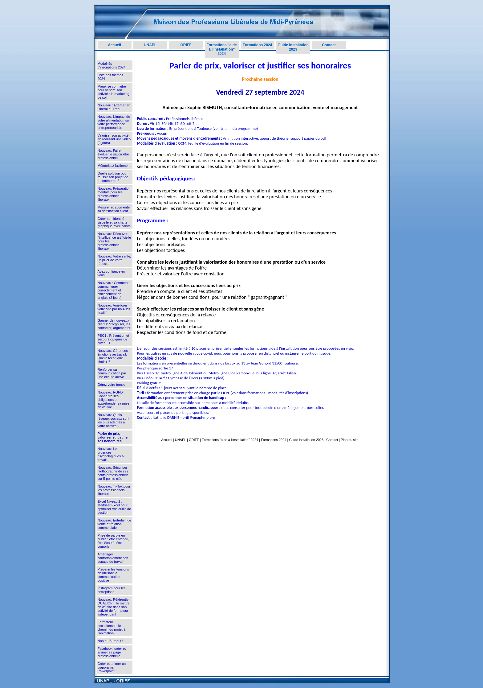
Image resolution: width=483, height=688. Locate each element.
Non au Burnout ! (110, 641)
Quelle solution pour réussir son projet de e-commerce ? (113, 177)
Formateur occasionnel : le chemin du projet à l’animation (112, 627)
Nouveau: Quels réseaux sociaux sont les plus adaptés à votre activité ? (113, 420)
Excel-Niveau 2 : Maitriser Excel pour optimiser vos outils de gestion (114, 507)
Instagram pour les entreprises (112, 590)
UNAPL (150, 45)
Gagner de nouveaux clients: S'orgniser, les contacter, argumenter (114, 324)
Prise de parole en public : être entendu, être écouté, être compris (113, 541)
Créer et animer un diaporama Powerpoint (112, 667)
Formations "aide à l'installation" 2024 (221, 49)
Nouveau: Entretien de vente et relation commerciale (114, 523)
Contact (329, 45)
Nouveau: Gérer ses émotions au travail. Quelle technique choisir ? (113, 356)
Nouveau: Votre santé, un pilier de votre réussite (114, 260)
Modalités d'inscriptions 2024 (112, 65)
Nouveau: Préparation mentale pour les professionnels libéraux (114, 194)
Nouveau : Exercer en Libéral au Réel (114, 107)
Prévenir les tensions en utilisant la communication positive (113, 574)
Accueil (114, 45)
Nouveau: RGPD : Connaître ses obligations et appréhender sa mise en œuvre (113, 399)
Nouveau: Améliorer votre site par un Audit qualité (114, 309)
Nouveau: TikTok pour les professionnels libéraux (114, 490)
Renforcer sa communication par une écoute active (112, 373)
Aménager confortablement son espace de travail (113, 557)
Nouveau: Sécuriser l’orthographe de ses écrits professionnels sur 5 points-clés (113, 473)
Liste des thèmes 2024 (110, 76)
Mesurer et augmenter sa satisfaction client (114, 209)
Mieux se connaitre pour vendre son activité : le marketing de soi (113, 91)
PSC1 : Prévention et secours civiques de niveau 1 (113, 339)
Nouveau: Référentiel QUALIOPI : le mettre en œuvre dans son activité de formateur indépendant (114, 607)
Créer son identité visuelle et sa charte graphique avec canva (114, 222)
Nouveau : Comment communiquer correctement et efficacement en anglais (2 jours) (113, 290)
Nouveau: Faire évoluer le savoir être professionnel (113, 154)
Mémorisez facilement (114, 165)
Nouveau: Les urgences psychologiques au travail (112, 454)
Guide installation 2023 (293, 47)
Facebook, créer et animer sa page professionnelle (112, 652)
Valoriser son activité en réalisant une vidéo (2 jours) (114, 139)
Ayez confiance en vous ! (111, 273)
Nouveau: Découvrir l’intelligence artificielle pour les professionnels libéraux (114, 241)
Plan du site (349, 440)
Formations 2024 (257, 45)
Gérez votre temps (111, 384)
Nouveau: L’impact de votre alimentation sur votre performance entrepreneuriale (114, 122)
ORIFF (186, 45)
